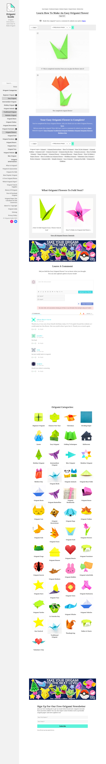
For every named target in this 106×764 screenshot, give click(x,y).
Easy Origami (45, 9)
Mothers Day (80, 9)
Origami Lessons (79, 152)
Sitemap (14, 212)
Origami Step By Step (66, 152)
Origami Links (12, 209)
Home (15, 87)
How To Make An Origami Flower (52, 156)
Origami (43, 149)
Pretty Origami (35, 159)
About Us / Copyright (10, 206)
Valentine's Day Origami (86, 156)
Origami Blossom (66, 154)
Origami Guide (10, 15)
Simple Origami (57, 159)
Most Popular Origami (10, 175)
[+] (62, 291)
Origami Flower (54, 154)
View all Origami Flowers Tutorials (62, 235)
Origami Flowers (72, 9)
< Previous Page (58, 27)
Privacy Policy (12, 215)
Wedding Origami (70, 156)
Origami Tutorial (51, 152)
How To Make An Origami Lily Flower (78, 230)
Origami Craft (40, 152)
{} (59, 291)
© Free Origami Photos (10, 178)
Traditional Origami (54, 9)
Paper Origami (42, 154)
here (84, 21)
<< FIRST (34, 28)
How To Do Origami (81, 149)
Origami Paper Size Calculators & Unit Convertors (11, 200)
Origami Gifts (45, 159)
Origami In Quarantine (10, 169)
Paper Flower (78, 154)
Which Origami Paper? (10, 182)
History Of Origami (11, 190)
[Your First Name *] (62, 717)
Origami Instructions (54, 149)
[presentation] (82, 298)
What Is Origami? (11, 165)
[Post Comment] (87, 304)
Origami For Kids (11, 172)
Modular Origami (63, 9)
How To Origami (68, 149)
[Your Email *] (62, 721)
